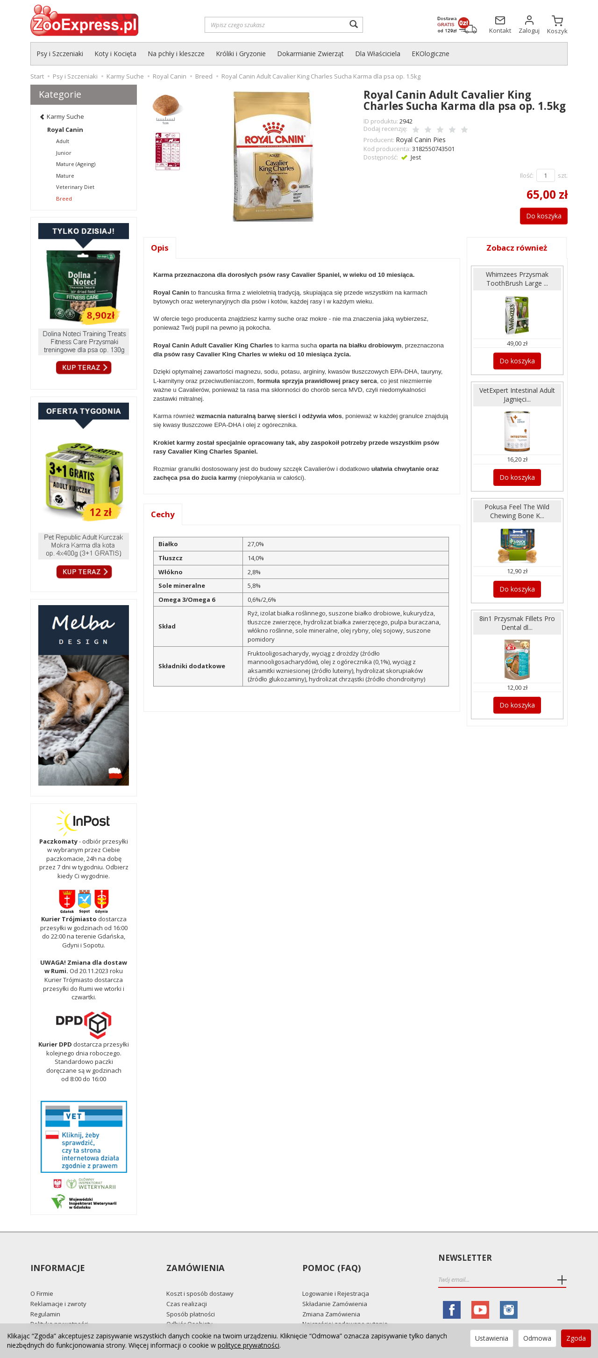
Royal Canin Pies (419, 138)
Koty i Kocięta (115, 53)
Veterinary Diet (75, 186)
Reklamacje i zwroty (58, 1287)
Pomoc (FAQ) (330, 1258)
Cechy (163, 514)
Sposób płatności (190, 1297)
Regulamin (45, 1297)
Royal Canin (65, 129)
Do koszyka (538, 214)
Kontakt (41, 1317)
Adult (62, 140)
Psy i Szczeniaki (59, 53)
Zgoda (576, 1338)
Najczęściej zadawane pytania (345, 1307)
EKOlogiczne (430, 53)
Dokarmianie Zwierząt (310, 53)
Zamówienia (194, 1258)
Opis (160, 246)
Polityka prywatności (59, 1307)
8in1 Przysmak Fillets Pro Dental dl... (517, 614)
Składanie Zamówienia (334, 1287)
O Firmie (41, 1276)
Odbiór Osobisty (189, 1307)
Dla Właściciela (377, 53)
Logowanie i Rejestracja (335, 1276)
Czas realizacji (186, 1287)
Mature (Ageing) (75, 163)
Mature (65, 175)
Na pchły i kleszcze (176, 53)
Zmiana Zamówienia (331, 1297)
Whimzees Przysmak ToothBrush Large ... (517, 277)
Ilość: (527, 174)
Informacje (56, 1258)
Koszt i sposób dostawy (200, 1276)
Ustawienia (491, 1338)
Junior (63, 152)
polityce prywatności (248, 1345)
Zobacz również (517, 246)
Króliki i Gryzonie (241, 53)
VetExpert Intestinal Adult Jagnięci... (516, 391)
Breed (64, 198)
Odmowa (537, 1338)
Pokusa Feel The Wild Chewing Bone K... (517, 505)
